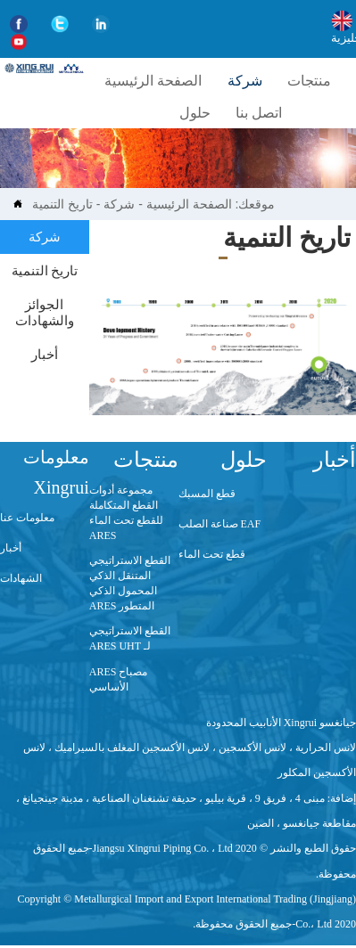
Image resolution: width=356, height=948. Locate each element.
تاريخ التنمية (62, 204)
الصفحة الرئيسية (189, 204)
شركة (119, 204)
